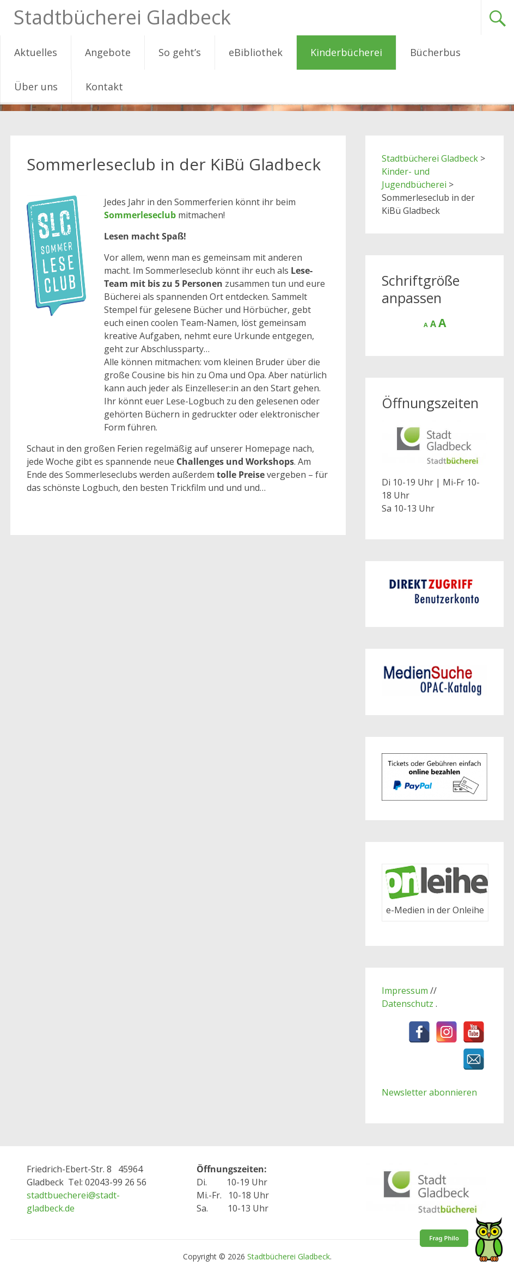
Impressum (405, 991)
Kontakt (104, 86)
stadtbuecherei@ (61, 1195)
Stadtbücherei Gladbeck (122, 17)
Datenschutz (409, 1004)
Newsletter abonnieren (429, 1092)
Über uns (36, 86)
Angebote (108, 52)
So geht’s (179, 52)
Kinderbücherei (346, 52)
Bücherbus (435, 52)
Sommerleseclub (140, 215)
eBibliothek (256, 52)
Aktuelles (35, 52)
